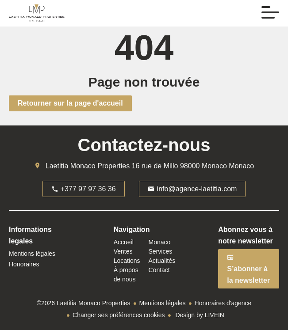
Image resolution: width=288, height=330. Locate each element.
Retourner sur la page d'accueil (70, 103)
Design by (199, 315)
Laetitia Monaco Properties (88, 166)
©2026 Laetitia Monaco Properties (84, 303)
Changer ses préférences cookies (119, 315)
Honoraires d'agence (223, 303)
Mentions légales (162, 303)
